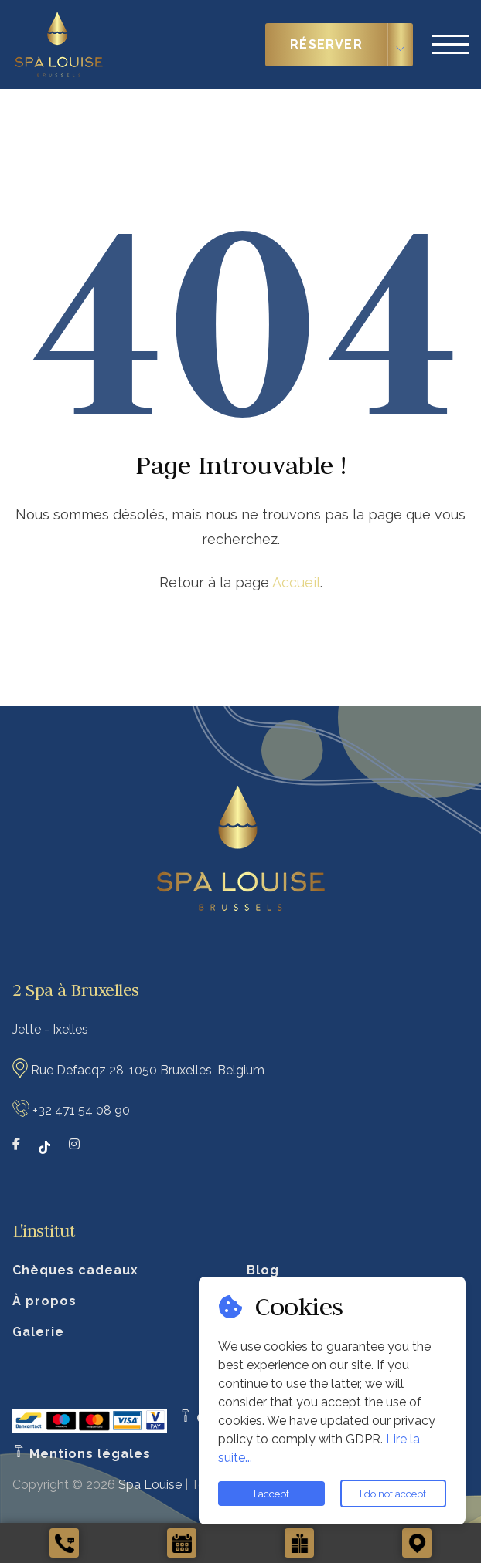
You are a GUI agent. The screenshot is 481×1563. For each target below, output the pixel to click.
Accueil (296, 582)
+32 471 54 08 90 (81, 1109)
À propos (44, 1301)
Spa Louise (150, 1484)
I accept (271, 1493)
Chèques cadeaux (75, 1270)
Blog (263, 1270)
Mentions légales (81, 1453)
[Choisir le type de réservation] (400, 44)
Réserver (326, 44)
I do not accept (393, 1493)
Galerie (38, 1331)
